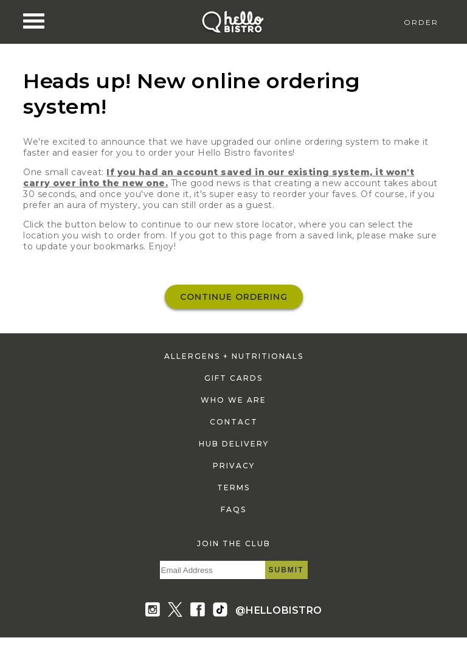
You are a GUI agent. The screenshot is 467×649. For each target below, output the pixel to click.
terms (233, 487)
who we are (233, 399)
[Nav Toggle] (33, 21)
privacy (234, 465)
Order (421, 22)
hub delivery (234, 443)
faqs (233, 509)
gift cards (233, 378)
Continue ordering (234, 296)
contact (234, 421)
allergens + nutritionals (233, 356)
